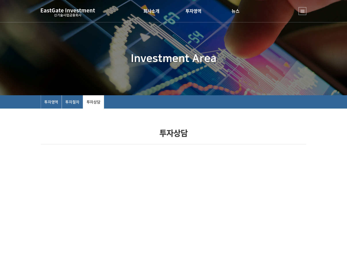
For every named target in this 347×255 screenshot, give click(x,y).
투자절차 (72, 102)
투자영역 (193, 11)
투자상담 (93, 102)
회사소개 (151, 11)
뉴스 (235, 11)
